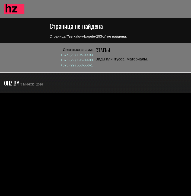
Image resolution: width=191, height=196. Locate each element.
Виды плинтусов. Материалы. (122, 59)
